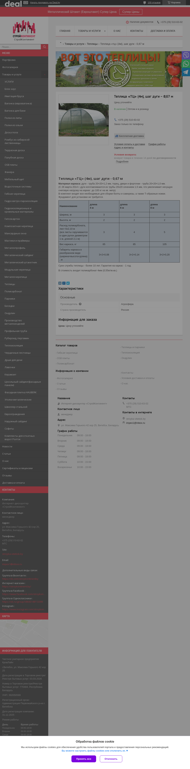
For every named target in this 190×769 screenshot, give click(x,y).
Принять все (83, 758)
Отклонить (111, 758)
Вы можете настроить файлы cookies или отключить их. (94, 750)
